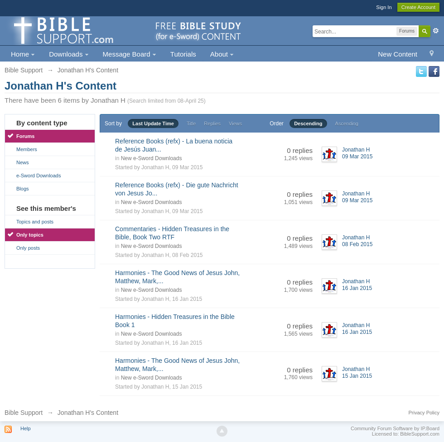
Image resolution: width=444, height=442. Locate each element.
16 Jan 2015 (357, 288)
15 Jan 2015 (357, 376)
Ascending (346, 123)
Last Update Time (153, 123)
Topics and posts (34, 221)
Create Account (418, 7)
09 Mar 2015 (357, 156)
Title (191, 123)
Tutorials (183, 54)
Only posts (28, 248)
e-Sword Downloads (38, 175)
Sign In (383, 7)
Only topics (29, 235)
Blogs (22, 188)
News (22, 162)
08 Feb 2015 (357, 244)
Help (25, 428)
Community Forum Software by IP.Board (395, 428)
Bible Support (24, 412)
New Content (397, 54)
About (222, 54)
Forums (25, 136)
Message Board (129, 54)
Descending (308, 123)
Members (26, 149)
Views (235, 123)
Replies (212, 123)
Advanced (435, 30)
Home (23, 54)
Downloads (68, 54)
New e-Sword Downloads (151, 158)
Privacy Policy (424, 412)
